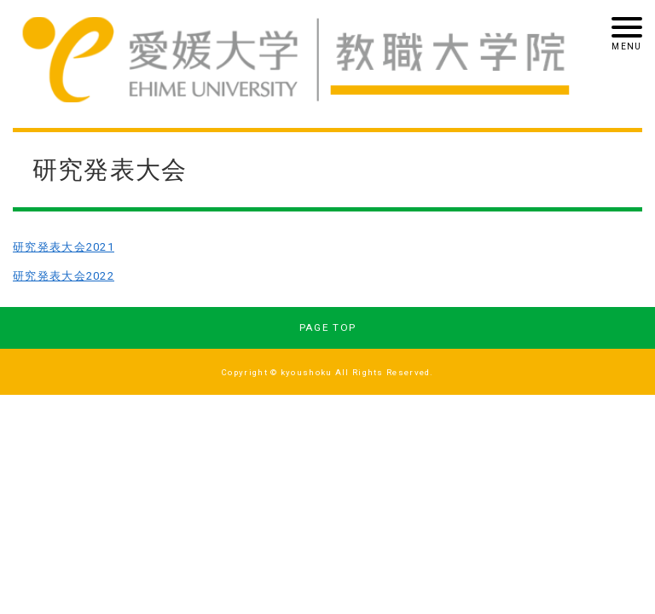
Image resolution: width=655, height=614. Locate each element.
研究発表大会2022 (63, 275)
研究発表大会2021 (63, 246)
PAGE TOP (327, 327)
